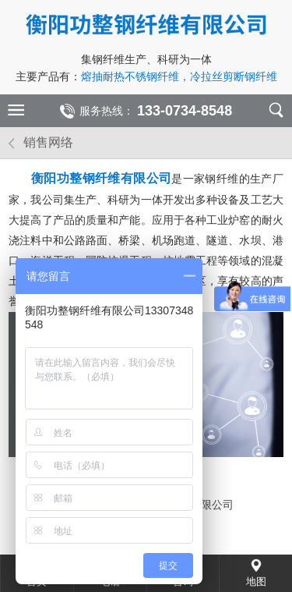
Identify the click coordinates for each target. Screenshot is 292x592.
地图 (256, 581)
